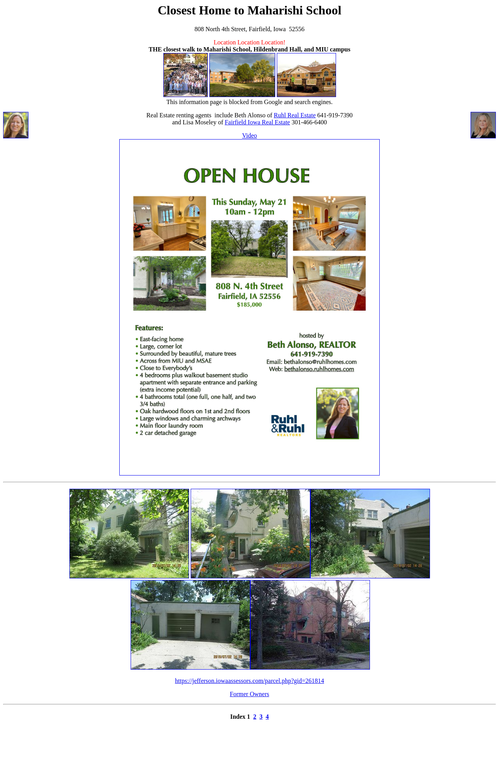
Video (249, 135)
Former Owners (249, 694)
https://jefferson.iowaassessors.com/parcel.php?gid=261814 (249, 680)
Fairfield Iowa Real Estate (257, 122)
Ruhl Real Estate (295, 115)
